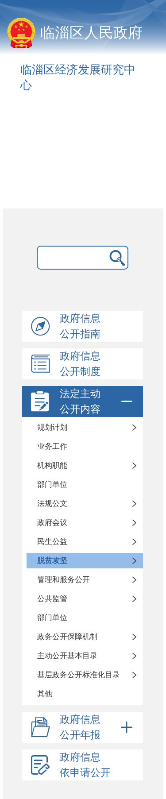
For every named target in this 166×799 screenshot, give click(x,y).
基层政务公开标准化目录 (78, 675)
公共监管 (52, 598)
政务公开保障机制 (67, 637)
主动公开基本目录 (67, 656)
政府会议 (52, 522)
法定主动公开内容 (97, 401)
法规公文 (52, 503)
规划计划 (52, 427)
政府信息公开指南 (80, 326)
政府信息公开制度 (80, 364)
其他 (44, 694)
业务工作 (52, 446)
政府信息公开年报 (97, 727)
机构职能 (52, 465)
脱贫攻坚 (52, 560)
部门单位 (52, 484)
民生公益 (52, 541)
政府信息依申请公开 (85, 765)
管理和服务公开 (63, 579)
